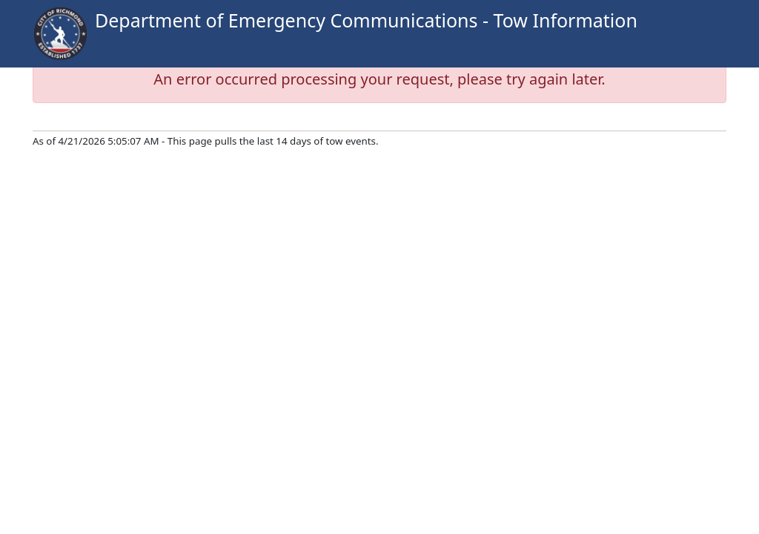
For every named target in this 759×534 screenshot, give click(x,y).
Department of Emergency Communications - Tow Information (366, 20)
